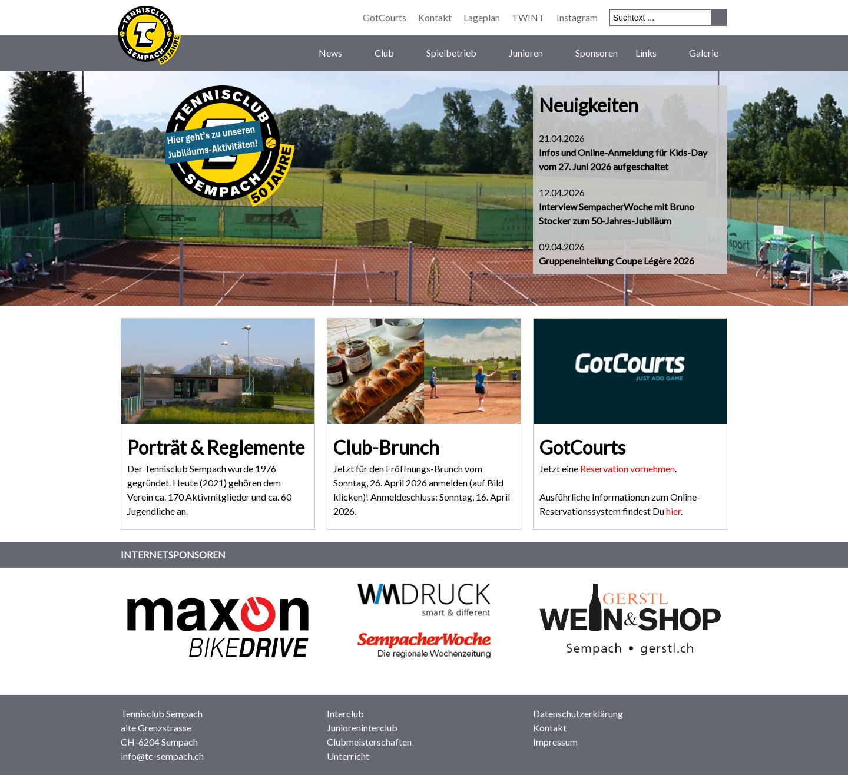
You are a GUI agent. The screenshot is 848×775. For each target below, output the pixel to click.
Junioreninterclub (362, 727)
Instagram (577, 17)
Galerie (703, 52)
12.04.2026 (616, 206)
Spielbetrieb (458, 53)
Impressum (555, 741)
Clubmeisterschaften (369, 741)
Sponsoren (596, 52)
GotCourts (384, 17)
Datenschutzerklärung (578, 713)
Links (653, 53)
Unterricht (348, 755)
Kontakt (435, 17)
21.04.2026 (623, 152)
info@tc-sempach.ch (162, 755)
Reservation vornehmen (627, 468)
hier (673, 510)
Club (392, 53)
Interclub (345, 713)
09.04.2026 (616, 253)
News (338, 53)
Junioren (533, 53)
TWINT (528, 17)
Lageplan (481, 17)
